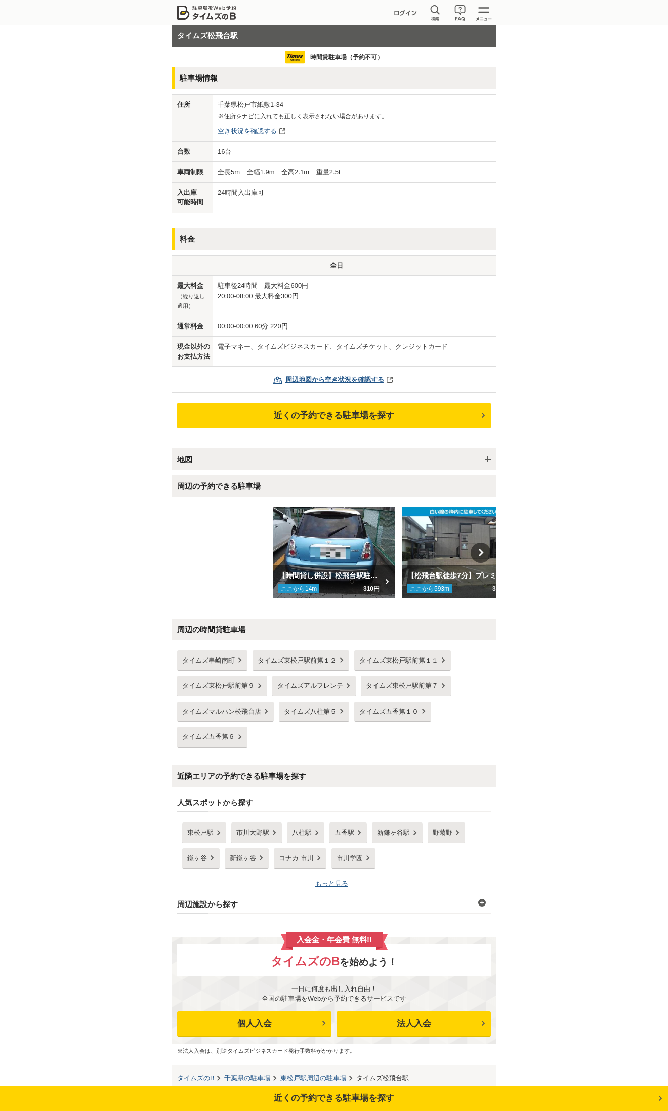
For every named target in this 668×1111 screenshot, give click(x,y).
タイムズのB (196, 1078)
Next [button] (481, 553)
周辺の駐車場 (313, 1078)
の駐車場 (247, 1078)
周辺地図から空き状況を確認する (334, 379)
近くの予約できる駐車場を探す (334, 415)
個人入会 (254, 1023)
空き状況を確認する (247, 131)
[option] (334, 552)
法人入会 (414, 1023)
